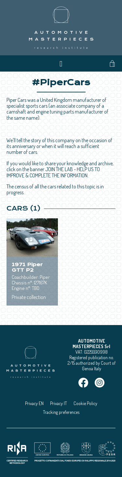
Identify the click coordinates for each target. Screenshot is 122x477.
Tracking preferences (61, 412)
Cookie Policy (85, 403)
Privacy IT (58, 403)
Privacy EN (34, 403)
